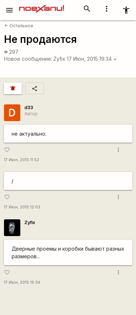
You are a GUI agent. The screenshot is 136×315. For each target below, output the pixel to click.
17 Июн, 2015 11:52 (21, 160)
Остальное (19, 25)
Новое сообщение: (28, 59)
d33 (28, 107)
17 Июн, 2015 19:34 (92, 59)
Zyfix (59, 59)
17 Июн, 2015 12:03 (22, 207)
